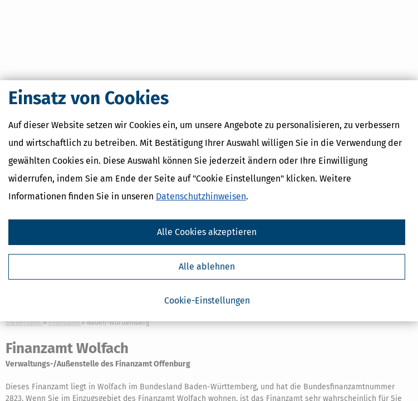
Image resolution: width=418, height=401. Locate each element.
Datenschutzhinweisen (201, 196)
